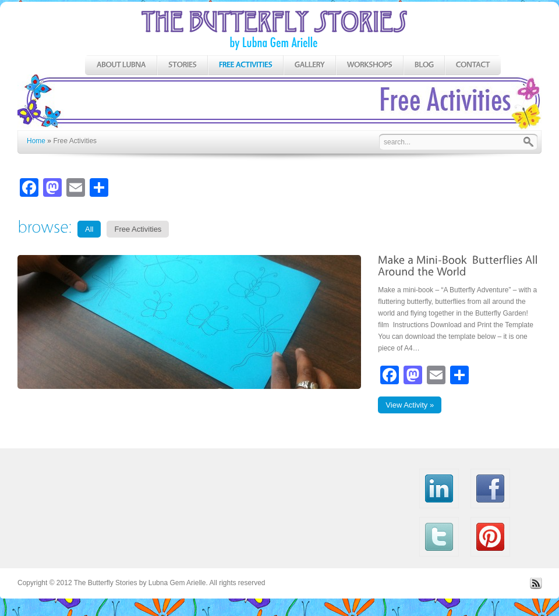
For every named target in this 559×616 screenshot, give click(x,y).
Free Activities (137, 229)
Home (36, 141)
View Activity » (409, 405)
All (89, 229)
